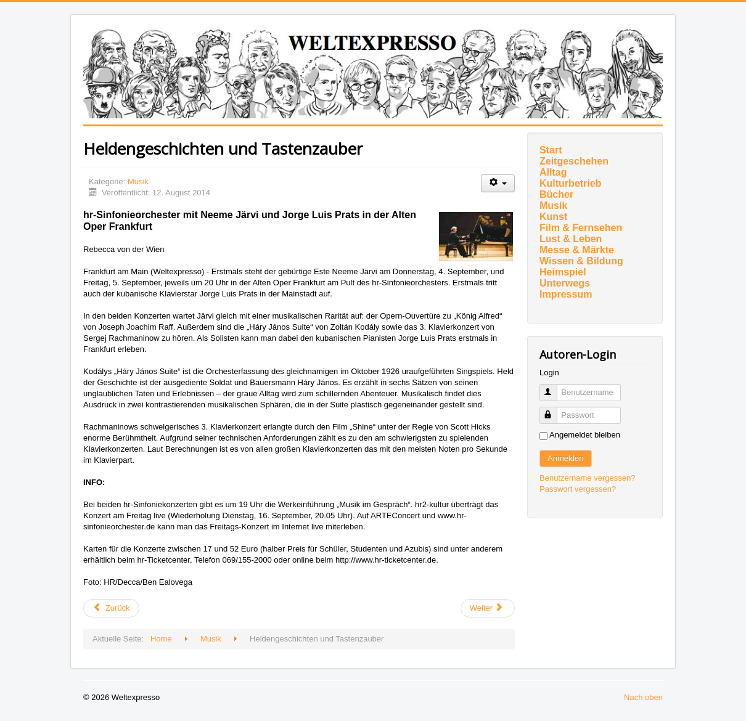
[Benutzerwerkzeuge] (498, 183)
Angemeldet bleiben (584, 434)
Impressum (565, 294)
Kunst (553, 216)
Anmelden (565, 458)
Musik (138, 181)
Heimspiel (562, 272)
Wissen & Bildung (581, 261)
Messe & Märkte (576, 250)
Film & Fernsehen (580, 227)
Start (550, 150)
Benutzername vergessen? (587, 478)
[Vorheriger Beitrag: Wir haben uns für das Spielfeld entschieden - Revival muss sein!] (111, 608)
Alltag (553, 172)
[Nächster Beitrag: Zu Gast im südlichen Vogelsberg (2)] (488, 608)
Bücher (556, 194)
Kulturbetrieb (570, 183)
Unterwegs (564, 283)
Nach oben (643, 697)
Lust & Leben (570, 239)
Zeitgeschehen (574, 161)
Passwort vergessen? (577, 489)
